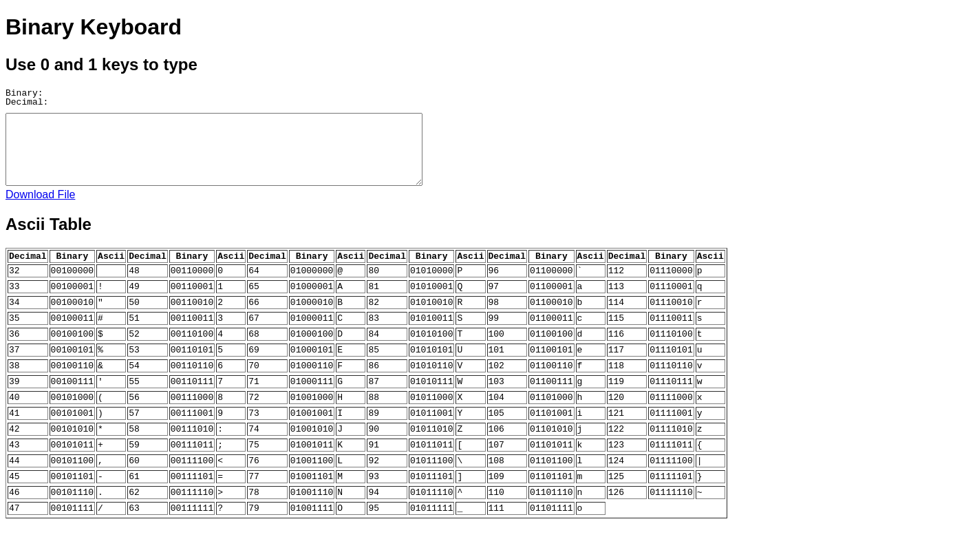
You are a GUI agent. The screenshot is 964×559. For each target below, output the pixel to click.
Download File (40, 194)
